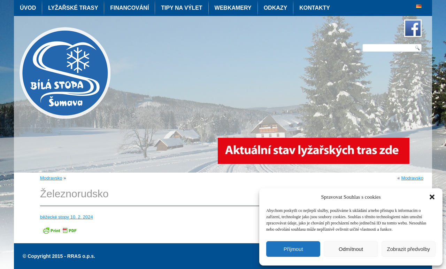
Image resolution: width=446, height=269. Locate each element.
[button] (432, 196)
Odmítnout (351, 249)
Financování (129, 8)
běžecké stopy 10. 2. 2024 (66, 217)
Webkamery (233, 8)
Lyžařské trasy (73, 8)
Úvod (28, 8)
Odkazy (275, 8)
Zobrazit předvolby (408, 249)
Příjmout (293, 249)
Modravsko (51, 178)
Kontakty (314, 8)
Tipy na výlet (181, 8)
